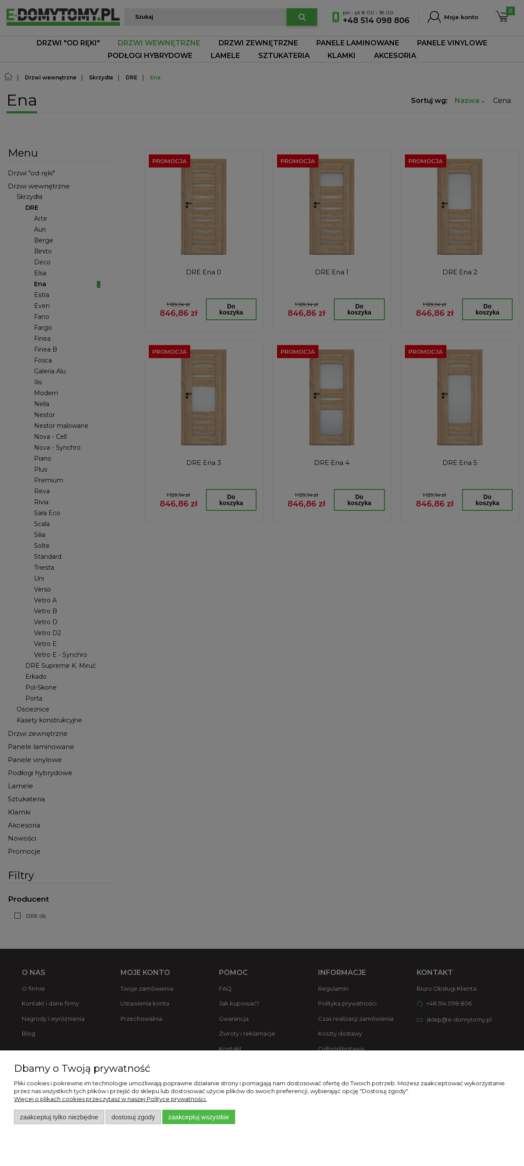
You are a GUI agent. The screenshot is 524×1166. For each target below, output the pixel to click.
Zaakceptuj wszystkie (198, 1117)
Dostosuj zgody (133, 1117)
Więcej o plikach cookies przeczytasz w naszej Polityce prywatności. (110, 1098)
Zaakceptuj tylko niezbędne (59, 1117)
